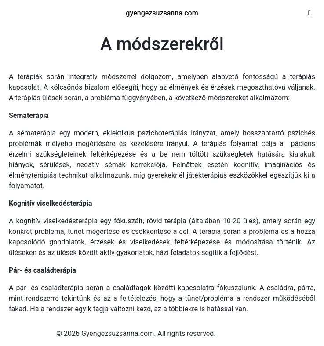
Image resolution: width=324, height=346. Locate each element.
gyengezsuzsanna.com (162, 13)
